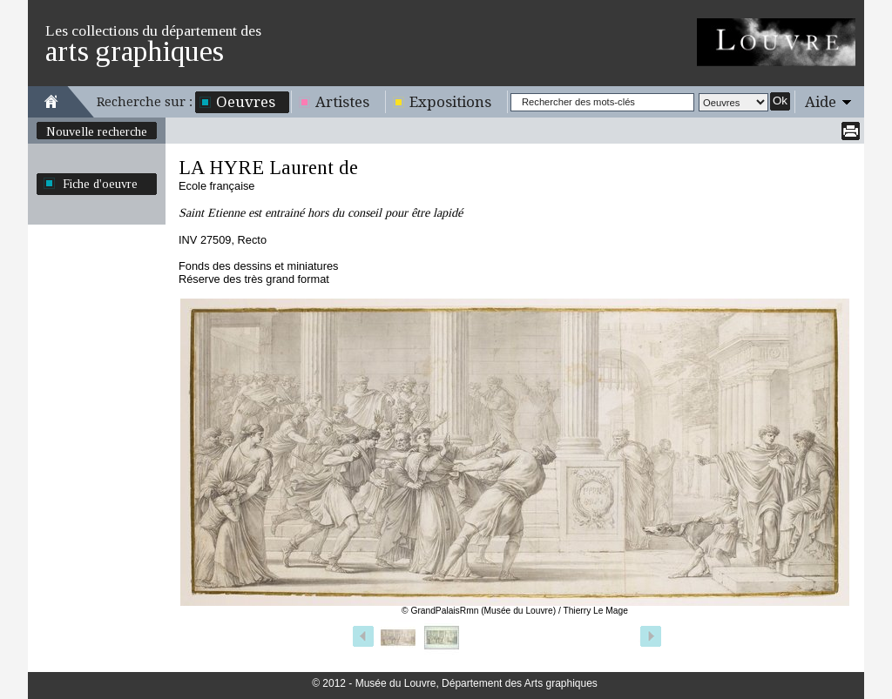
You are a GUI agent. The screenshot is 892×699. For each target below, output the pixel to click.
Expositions (450, 102)
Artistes (342, 102)
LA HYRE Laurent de (268, 167)
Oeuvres (245, 102)
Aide (820, 102)
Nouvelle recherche (96, 131)
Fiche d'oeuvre (100, 184)
